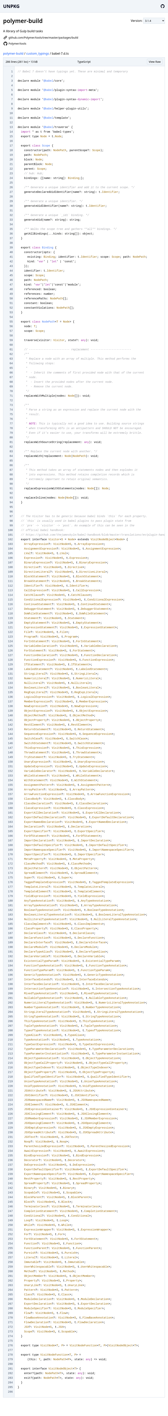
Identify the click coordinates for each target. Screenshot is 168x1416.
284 (10, 1382)
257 (10, 1257)
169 (10, 849)
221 (10, 1090)
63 (11, 358)
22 (11, 168)
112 (10, 585)
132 (10, 678)
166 (10, 836)
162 (10, 817)
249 (10, 1220)
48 (11, 289)
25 (11, 182)
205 (10, 1016)
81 (11, 442)
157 (10, 794)
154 (10, 780)
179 (10, 896)
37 (11, 238)
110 (10, 576)
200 (10, 993)
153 (10, 775)
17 (11, 145)
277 (10, 1350)
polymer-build (13, 53)
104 (10, 548)
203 (10, 1007)
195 (10, 970)
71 (11, 395)
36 (11, 233)
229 (10, 1127)
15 (11, 136)
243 (10, 1192)
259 (10, 1266)
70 (11, 391)
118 (10, 613)
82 (11, 446)
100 (10, 530)
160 (10, 808)
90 (11, 483)
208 (10, 1030)
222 (10, 1095)
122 (10, 632)
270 (10, 1317)
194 (10, 965)
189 (10, 942)
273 (10, 1331)
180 (10, 900)
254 (10, 1243)
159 (10, 803)
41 (11, 256)
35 (11, 229)
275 (10, 1340)
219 (10, 1081)
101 (10, 534)
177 (10, 886)
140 (10, 715)
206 (10, 1021)
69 (11, 386)
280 (10, 1364)
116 (10, 604)
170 (10, 854)
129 (10, 664)
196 (10, 974)
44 (11, 270)
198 (10, 984)
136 (10, 697)
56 (11, 326)
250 (10, 1225)
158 (10, 798)
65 (11, 368)
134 (10, 687)
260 (10, 1271)
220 (10, 1086)
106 (10, 558)
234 (10, 1151)
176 (10, 882)
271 (10, 1322)
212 (10, 1049)
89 (11, 479)
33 (11, 219)
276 (10, 1345)
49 (11, 294)
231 (10, 1137)
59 (11, 340)
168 (10, 845)
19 (11, 155)
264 (10, 1290)
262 (10, 1280)
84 (11, 456)
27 (11, 192)
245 (10, 1201)
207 (10, 1025)
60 (11, 344)
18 (11, 150)
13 (11, 127)
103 (10, 544)
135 (10, 692)
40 (11, 252)
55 (11, 321)
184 (10, 919)
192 (10, 956)
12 (11, 122)
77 (11, 423)
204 (10, 1012)
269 (10, 1313)
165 (10, 831)
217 (10, 1072)
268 (10, 1308)
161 (10, 812)
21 (11, 164)
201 (10, 998)
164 (10, 826)
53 (11, 312)
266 (10, 1299)
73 (11, 405)
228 (10, 1123)
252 (10, 1234)
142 (10, 724)
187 (10, 933)
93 (11, 497)
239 (10, 1174)
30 (11, 205)
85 (11, 460)
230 (10, 1132)
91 (11, 488)
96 (11, 511)
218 (10, 1076)
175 (10, 877)
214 (10, 1058)
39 (11, 247)
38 (11, 243)
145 (10, 738)
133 (10, 683)
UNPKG (11, 6)
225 (10, 1109)
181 (10, 905)
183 (10, 914)
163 (10, 822)
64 (11, 363)
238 (10, 1169)
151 (10, 766)
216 (10, 1067)
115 (10, 599)
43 (11, 266)
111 (10, 581)
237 (10, 1164)
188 (10, 937)
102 (10, 539)
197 (10, 979)
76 (11, 419)
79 (11, 432)
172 (10, 863)
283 (10, 1378)
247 (10, 1211)
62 (11, 354)
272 (10, 1327)
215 (10, 1063)
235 (10, 1155)
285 (10, 1387)
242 (10, 1188)
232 (10, 1141)
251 (10, 1229)
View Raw (155, 62)
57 (11, 331)
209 (10, 1035)
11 (11, 117)
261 (10, 1276)
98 (11, 521)
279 (10, 1359)
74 (11, 409)
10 (11, 113)
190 (10, 947)
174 (10, 873)
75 (11, 414)
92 (11, 493)
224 (10, 1104)
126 (10, 650)
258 (10, 1262)
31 (11, 210)
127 (10, 655)
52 (11, 307)
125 (10, 646)
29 (11, 201)
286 (10, 1391)
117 (10, 609)
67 (11, 377)
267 (10, 1303)
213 (10, 1053)
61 (11, 349)
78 (11, 428)
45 (11, 275)
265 (10, 1294)
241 (10, 1183)
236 (10, 1160)
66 (11, 372)
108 (10, 567)
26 (11, 187)
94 (11, 502)
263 (10, 1285)
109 (10, 571)
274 (10, 1336)
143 (10, 729)
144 (10, 734)
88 (11, 474)
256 (10, 1252)
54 (11, 317)
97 (11, 516)
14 (11, 131)
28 (11, 196)
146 (10, 743)
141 (10, 720)
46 (11, 280)
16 (11, 141)
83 (11, 451)
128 (10, 659)
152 (10, 771)
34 (11, 224)
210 (10, 1039)
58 (11, 335)
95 (11, 507)
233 (10, 1146)
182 (10, 910)
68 (11, 382)
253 (10, 1239)
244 (10, 1197)
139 (10, 710)
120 (10, 622)
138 (10, 706)
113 (10, 590)
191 (10, 951)
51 (11, 303)
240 (10, 1178)
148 (10, 752)
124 (10, 641)
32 (11, 215)
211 (10, 1044)
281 (10, 1368)
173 (10, 868)
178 (10, 891)
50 (11, 298)
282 (10, 1373)
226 (10, 1113)
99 (11, 525)
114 (10, 595)
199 (10, 988)
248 (10, 1215)
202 (10, 1002)
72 (11, 400)
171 (10, 859)
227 (10, 1118)
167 (10, 840)
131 (10, 673)
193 (10, 961)
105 (10, 553)
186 (10, 928)
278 (10, 1354)
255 (10, 1248)
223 (10, 1100)
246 (10, 1206)
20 (11, 159)
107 (10, 562)
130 (10, 669)
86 (11, 465)
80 (11, 437)
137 (10, 701)
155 (10, 785)
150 (10, 761)
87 (11, 470)
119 (10, 618)
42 (11, 261)
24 (11, 178)
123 (10, 636)
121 (10, 627)
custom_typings (37, 53)
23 (11, 173)
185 (10, 924)
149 (10, 757)
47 (11, 284)
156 (10, 789)
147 (10, 747)
